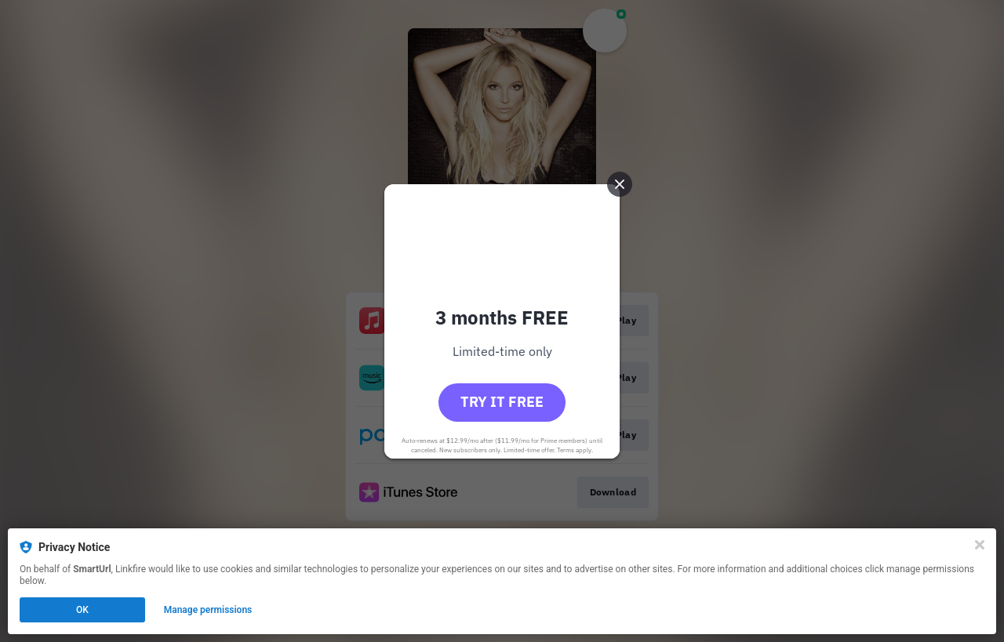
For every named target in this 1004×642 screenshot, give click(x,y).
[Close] (979, 544)
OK (82, 609)
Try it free (502, 402)
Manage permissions (208, 609)
